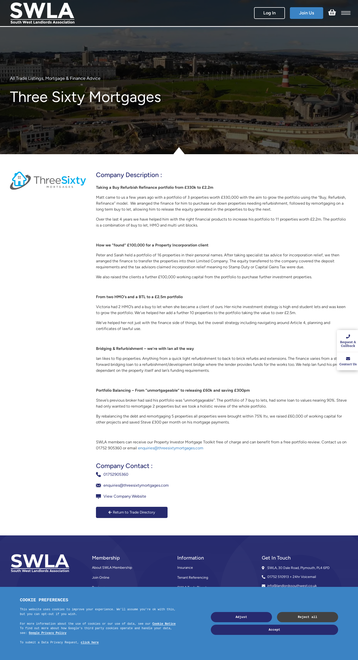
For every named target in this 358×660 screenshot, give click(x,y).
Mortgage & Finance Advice (72, 78)
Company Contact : (124, 466)
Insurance (185, 568)
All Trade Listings (26, 78)
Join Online (100, 577)
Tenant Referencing (192, 577)
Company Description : (129, 175)
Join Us (306, 13)
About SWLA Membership (112, 568)
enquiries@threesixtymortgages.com (170, 448)
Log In (269, 13)
